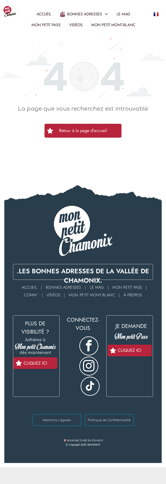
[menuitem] (31, 287)
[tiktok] (90, 387)
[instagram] (88, 367)
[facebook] (88, 346)
